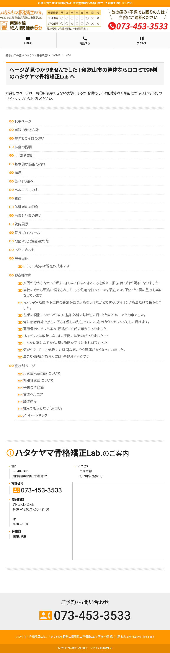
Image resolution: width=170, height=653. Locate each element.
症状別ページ (25, 366)
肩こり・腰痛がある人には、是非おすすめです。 (57, 357)
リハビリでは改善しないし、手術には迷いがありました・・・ (65, 336)
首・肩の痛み (24, 181)
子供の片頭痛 (33, 387)
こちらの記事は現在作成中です (46, 266)
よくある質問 (24, 156)
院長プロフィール (27, 233)
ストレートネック (35, 415)
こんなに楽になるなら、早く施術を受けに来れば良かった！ (66, 343)
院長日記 (21, 258)
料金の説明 (23, 147)
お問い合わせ (25, 250)
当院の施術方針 (27, 130)
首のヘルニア (33, 394)
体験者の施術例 (27, 207)
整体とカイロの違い (29, 138)
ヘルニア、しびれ (27, 190)
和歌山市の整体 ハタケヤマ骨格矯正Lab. (92, 648)
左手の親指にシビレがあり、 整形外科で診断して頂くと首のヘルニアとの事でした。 (84, 315)
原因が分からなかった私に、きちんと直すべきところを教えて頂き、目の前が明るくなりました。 (91, 283)
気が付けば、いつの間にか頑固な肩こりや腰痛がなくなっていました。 (74, 350)
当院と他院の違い (28, 216)
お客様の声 (23, 275)
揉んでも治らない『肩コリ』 (42, 408)
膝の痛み (30, 401)
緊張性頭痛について (38, 380)
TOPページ (23, 121)
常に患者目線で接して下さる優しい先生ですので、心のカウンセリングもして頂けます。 (86, 322)
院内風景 (21, 224)
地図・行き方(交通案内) (32, 241)
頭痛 (18, 173)
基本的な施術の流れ (30, 164)
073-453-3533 (37, 490)
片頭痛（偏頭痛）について (41, 374)
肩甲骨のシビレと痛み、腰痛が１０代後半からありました (64, 329)
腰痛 (18, 198)
